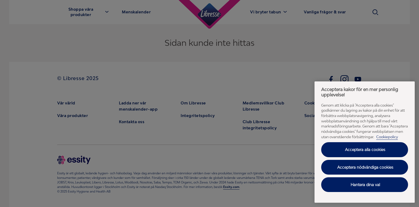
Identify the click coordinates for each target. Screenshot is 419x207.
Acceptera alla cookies (365, 149)
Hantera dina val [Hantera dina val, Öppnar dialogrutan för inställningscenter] (365, 184)
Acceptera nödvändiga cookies (365, 167)
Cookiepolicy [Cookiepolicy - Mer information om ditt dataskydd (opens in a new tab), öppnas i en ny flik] (387, 137)
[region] (365, 142)
